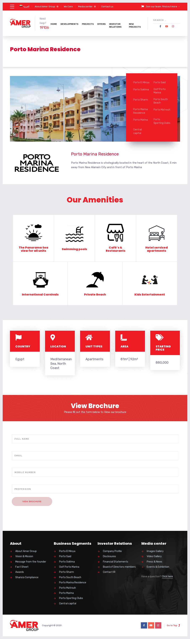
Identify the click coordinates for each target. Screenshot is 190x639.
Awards (19, 572)
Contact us (107, 6)
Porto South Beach (160, 101)
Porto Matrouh (161, 109)
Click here (167, 576)
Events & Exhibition (158, 566)
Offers (101, 24)
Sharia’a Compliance (26, 577)
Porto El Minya (141, 82)
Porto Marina (140, 119)
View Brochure (31, 501)
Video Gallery (154, 556)
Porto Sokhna (141, 89)
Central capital (137, 131)
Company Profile (112, 551)
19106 (44, 27)
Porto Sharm (140, 99)
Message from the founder (30, 561)
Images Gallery (155, 551)
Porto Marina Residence (140, 111)
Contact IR (109, 572)
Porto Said (159, 82)
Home (54, 24)
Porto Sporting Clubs (161, 121)
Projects (88, 24)
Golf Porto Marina (159, 91)
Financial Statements (115, 561)
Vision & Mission (24, 556)
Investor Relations (115, 25)
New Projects (135, 25)
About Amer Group (45, 6)
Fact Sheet (21, 566)
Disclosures (109, 556)
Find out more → (171, 6)
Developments (69, 24)
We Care (68, 6)
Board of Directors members (119, 566)
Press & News (154, 561)
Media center (85, 6)
